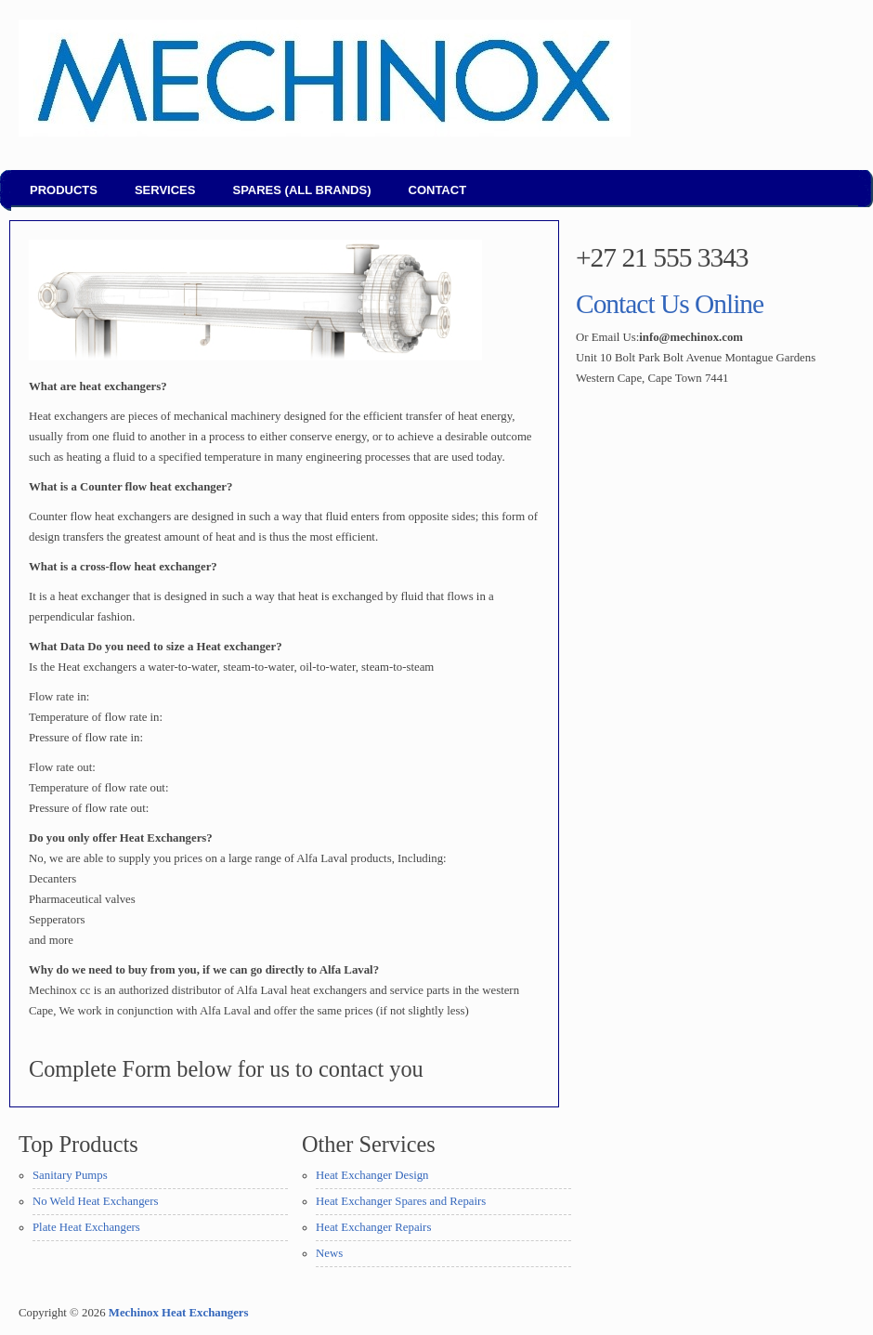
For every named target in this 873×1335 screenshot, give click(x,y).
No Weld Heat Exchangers (96, 1201)
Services (165, 190)
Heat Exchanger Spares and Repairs (401, 1201)
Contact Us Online (669, 304)
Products (64, 190)
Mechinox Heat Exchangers (179, 1312)
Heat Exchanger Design (372, 1175)
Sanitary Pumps (70, 1175)
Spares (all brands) (301, 190)
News (329, 1253)
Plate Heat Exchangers (86, 1227)
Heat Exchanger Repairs (373, 1227)
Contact (438, 190)
